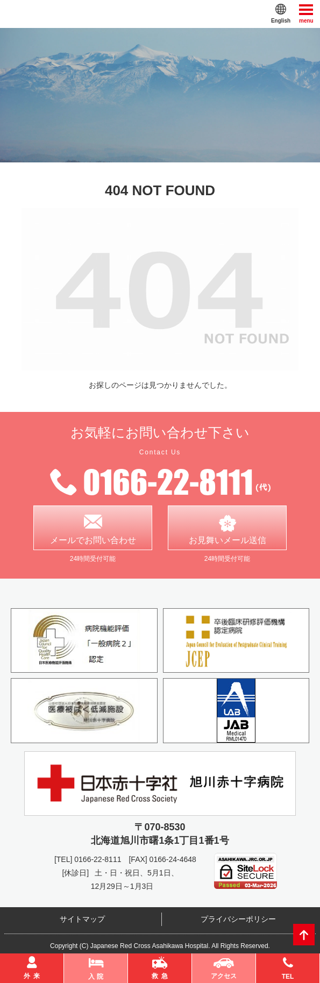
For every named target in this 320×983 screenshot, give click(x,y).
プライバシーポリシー (238, 919)
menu (306, 13)
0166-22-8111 (97, 859)
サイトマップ (82, 919)
